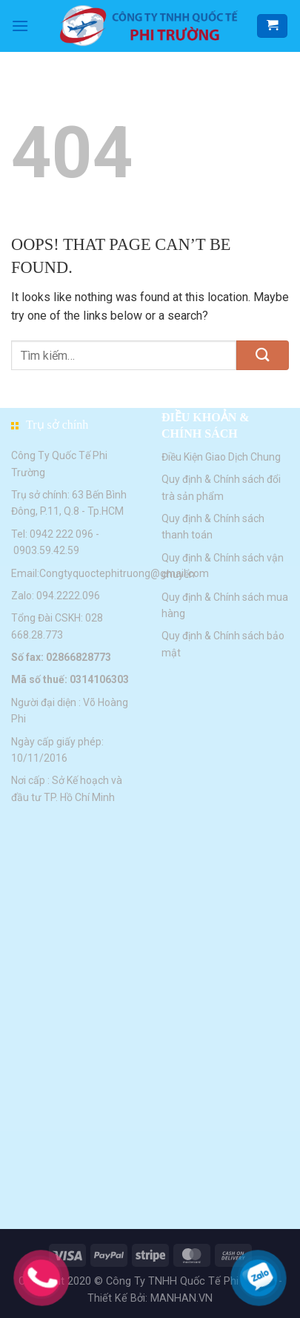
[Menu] (20, 25)
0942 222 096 (61, 534)
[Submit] (262, 355)
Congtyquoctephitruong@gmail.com (124, 573)
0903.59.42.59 (46, 550)
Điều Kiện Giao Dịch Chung (221, 457)
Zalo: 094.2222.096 (55, 596)
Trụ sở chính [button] (57, 424)
